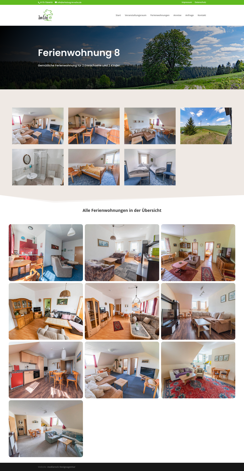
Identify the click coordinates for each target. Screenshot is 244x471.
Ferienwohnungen (160, 15)
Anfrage (189, 15)
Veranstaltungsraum (135, 15)
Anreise (177, 15)
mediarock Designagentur (61, 466)
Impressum (187, 2)
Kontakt (202, 15)
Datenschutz (200, 2)
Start (118, 15)
